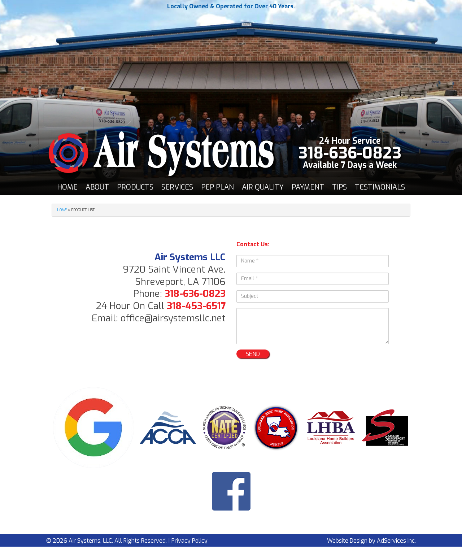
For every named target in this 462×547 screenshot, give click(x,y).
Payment (308, 187)
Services (177, 187)
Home (67, 187)
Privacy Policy (189, 540)
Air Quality (263, 187)
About (97, 187)
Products (135, 187)
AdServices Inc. (396, 540)
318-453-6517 (196, 306)
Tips (339, 187)
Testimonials (380, 187)
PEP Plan (217, 187)
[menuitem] (67, 187)
